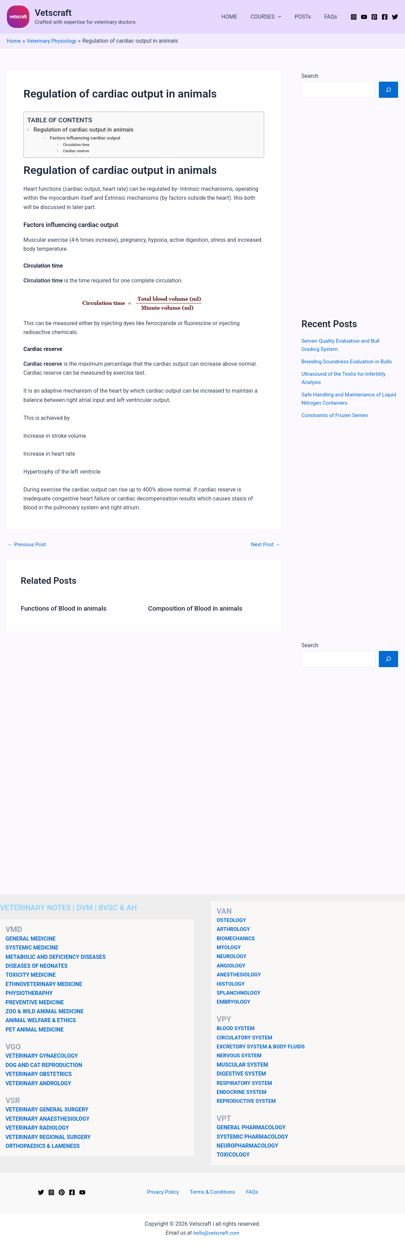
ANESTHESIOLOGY (240, 974)
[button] (283, 17)
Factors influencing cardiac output (87, 138)
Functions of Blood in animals (66, 609)
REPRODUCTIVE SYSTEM (248, 1101)
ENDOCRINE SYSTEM (243, 1092)
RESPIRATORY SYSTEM (246, 1083)
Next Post (264, 545)
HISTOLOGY (232, 984)
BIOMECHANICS (237, 938)
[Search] (388, 89)
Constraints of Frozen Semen (336, 415)
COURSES (271, 17)
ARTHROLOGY (234, 929)
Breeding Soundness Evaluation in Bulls (349, 361)
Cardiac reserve (77, 151)
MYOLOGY (229, 947)
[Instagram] (354, 17)
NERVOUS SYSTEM (240, 1055)
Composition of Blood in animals (198, 609)
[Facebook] (385, 17)
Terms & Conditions (213, 1192)
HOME (237, 16)
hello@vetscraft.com (216, 1233)
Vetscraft (53, 13)
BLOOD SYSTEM (237, 1028)
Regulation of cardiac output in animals (87, 129)
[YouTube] (364, 17)
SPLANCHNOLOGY (240, 992)
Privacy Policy (166, 1192)
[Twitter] (395, 17)
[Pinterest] (374, 17)
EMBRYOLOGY (234, 1001)
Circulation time (77, 145)
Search (309, 76)
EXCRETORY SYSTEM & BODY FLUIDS (263, 1046)
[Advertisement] (349, 208)
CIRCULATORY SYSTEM (246, 1037)
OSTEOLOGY (232, 920)
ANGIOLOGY (232, 965)
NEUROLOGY (232, 956)
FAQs (331, 16)
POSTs (306, 16)
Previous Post (28, 545)
